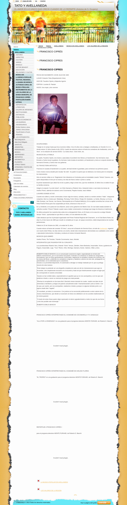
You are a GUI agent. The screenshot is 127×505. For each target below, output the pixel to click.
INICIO (41, 46)
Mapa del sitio (27, 1)
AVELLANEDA (58, 46)
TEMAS (48, 46)
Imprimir (43, 1)
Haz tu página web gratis (89, 503)
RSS (36, 1)
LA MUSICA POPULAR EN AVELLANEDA (54, 482)
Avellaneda (103, 228)
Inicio (17, 1)
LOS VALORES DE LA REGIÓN (97, 46)
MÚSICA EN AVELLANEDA (75, 46)
